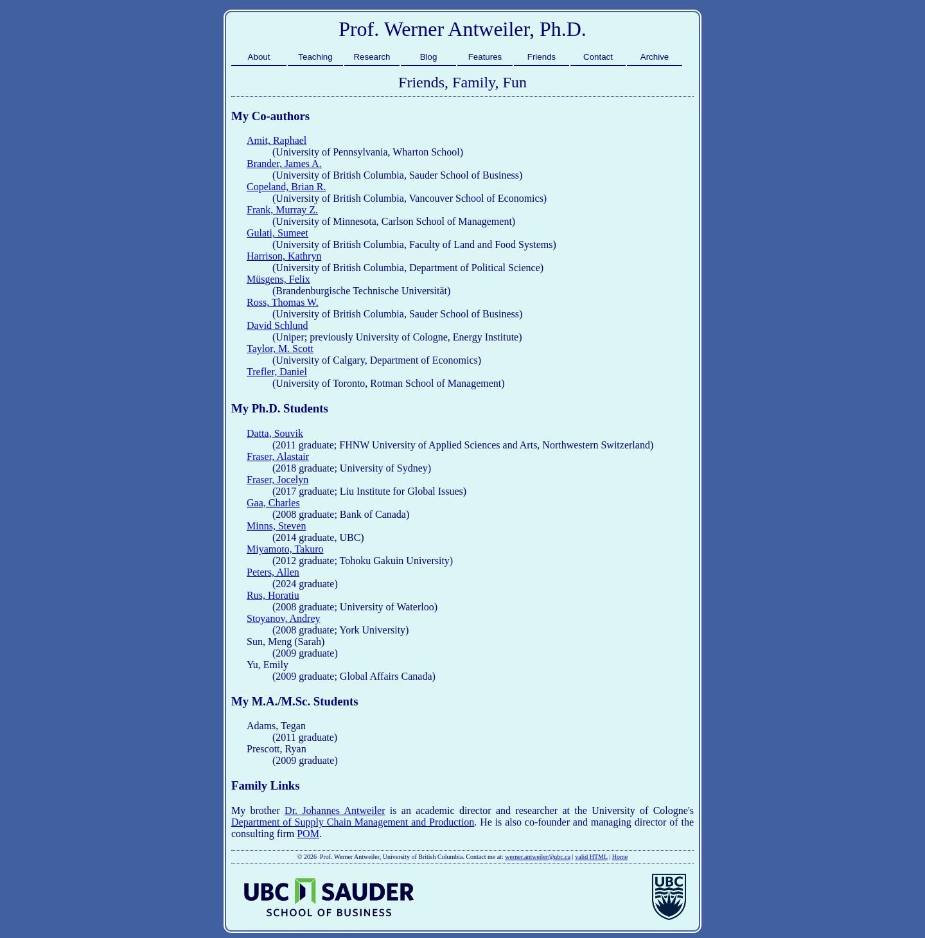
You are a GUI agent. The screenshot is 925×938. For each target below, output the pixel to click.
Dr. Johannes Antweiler (335, 810)
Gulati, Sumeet (277, 232)
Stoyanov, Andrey (284, 618)
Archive (654, 57)
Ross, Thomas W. (283, 302)
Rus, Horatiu (273, 595)
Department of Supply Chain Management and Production (352, 822)
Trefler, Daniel (277, 371)
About (259, 57)
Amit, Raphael (276, 140)
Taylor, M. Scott (280, 348)
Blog (428, 57)
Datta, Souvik (275, 433)
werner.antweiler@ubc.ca (537, 856)
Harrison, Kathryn (284, 256)
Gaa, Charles (273, 502)
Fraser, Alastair (278, 456)
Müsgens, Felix (278, 279)
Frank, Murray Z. (282, 209)
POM (308, 833)
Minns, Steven (276, 525)
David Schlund (277, 325)
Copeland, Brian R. (286, 186)
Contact (598, 57)
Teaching (315, 57)
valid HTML (591, 856)
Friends (541, 57)
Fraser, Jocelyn (277, 479)
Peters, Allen (273, 572)
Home (620, 856)
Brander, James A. (284, 163)
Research (371, 57)
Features (485, 57)
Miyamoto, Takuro (285, 549)
